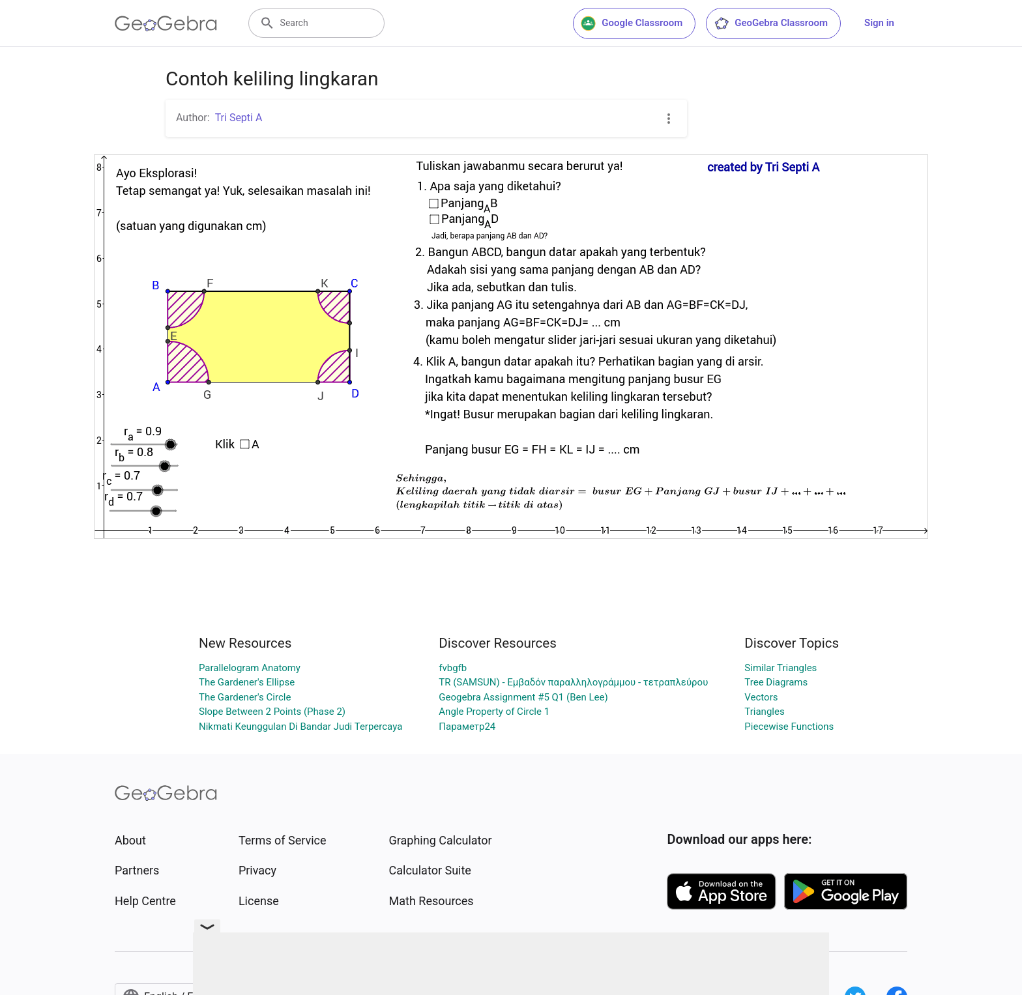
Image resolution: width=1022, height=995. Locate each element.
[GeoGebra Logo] (166, 23)
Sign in (879, 23)
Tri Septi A (239, 117)
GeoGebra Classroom (771, 23)
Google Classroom (631, 23)
